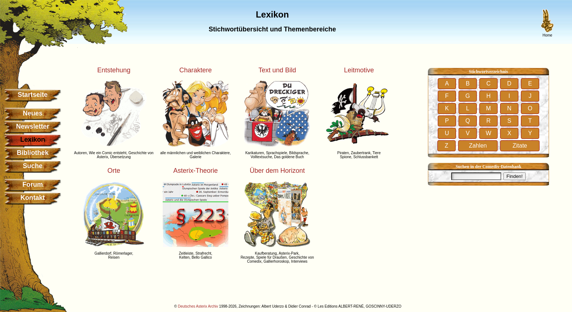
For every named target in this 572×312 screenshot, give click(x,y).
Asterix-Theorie (195, 170)
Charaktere (195, 70)
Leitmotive (359, 70)
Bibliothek (33, 152)
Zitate (520, 145)
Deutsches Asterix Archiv (198, 306)
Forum (33, 184)
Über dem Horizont (277, 170)
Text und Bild (277, 70)
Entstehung (113, 70)
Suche (32, 166)
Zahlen (478, 145)
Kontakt (32, 197)
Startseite (32, 94)
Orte (113, 170)
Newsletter (32, 126)
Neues (32, 113)
